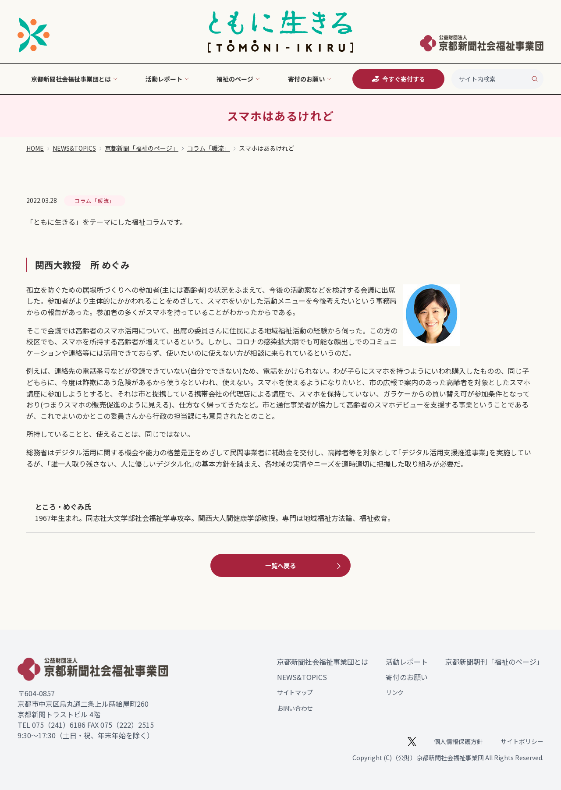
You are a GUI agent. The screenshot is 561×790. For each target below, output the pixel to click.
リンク (395, 692)
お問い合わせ (295, 708)
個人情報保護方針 (458, 741)
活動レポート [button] (167, 78)
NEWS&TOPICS (74, 148)
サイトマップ (295, 692)
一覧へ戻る (304, 565)
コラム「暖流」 (208, 148)
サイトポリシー (522, 741)
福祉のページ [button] (238, 78)
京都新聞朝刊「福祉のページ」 (494, 661)
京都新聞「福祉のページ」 (141, 148)
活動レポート (407, 661)
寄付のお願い (407, 677)
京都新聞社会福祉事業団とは (322, 661)
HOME (35, 148)
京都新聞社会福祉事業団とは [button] (74, 78)
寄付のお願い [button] (310, 78)
